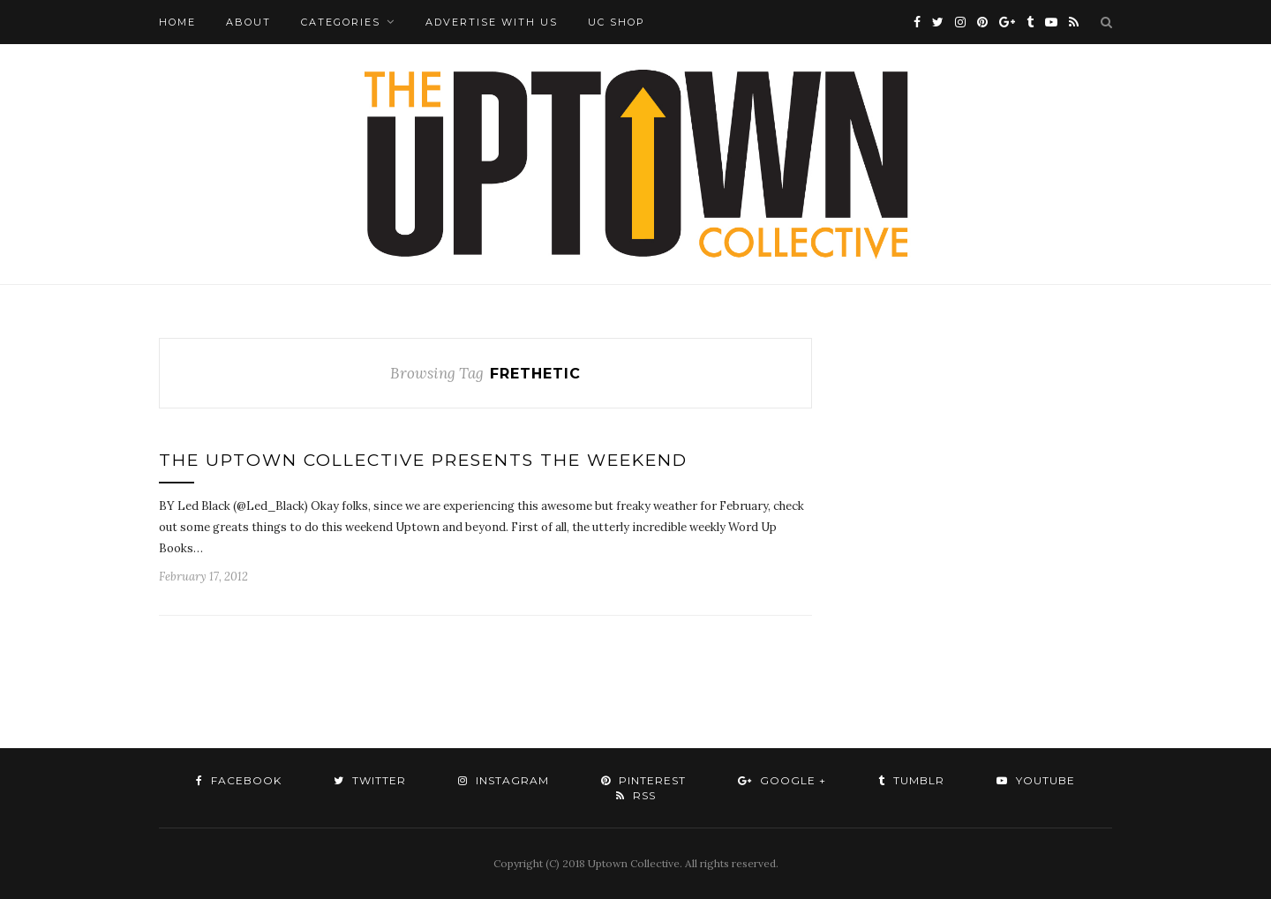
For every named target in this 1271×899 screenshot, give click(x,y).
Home (177, 22)
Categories (340, 22)
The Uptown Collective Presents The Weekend (423, 460)
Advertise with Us (491, 22)
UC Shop (616, 22)
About (248, 22)
